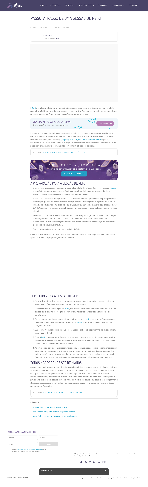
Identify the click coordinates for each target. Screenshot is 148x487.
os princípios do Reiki (69, 140)
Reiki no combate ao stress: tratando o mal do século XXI (64, 152)
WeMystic (48, 36)
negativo (113, 188)
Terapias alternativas (59, 27)
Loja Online (133, 5)
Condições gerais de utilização (113, 478)
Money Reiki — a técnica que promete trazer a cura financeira (55, 416)
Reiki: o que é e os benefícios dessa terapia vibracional (63, 393)
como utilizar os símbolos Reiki (89, 140)
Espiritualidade (85, 5)
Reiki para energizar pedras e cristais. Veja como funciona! (54, 412)
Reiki (34, 108)
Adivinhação (117, 5)
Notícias (43, 5)
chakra (67, 309)
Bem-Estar (69, 5)
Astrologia (55, 5)
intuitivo (80, 322)
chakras (88, 319)
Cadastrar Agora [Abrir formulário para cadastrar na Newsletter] (105, 123)
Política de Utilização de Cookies (132, 478)
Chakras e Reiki (40, 27)
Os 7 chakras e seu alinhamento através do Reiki (50, 407)
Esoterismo (102, 5)
